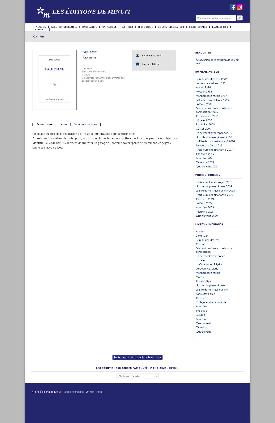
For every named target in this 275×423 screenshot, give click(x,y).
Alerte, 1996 (203, 87)
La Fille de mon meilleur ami (212, 289)
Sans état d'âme (205, 293)
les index (127, 27)
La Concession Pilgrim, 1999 (212, 99)
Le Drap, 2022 (204, 203)
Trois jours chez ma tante (211, 302)
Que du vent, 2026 (207, 215)
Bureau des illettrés (207, 239)
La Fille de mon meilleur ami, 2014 (215, 141)
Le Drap (200, 314)
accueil (41, 27)
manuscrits (220, 27)
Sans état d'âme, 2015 (209, 145)
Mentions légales (74, 391)
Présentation (44, 124)
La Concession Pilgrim (209, 264)
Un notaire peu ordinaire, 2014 (214, 186)
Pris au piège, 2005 (207, 116)
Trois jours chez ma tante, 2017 (214, 149)
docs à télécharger (171, 27)
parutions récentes (64, 27)
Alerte (200, 231)
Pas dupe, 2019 (205, 153)
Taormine (201, 327)
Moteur (200, 276)
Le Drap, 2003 (204, 104)
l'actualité (89, 27)
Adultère (201, 306)
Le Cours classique (207, 268)
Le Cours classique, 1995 (211, 83)
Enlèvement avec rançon (210, 255)
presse (63, 124)
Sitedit (99, 391)
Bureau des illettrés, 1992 (211, 78)
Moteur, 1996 (204, 91)
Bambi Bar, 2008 (205, 124)
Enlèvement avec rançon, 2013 (214, 182)
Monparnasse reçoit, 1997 (211, 95)
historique (145, 27)
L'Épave (200, 260)
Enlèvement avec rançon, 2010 (214, 132)
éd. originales (198, 27)
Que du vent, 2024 (207, 166)
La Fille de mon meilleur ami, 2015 (215, 190)
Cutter (200, 244)
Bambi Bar (202, 235)
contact (41, 29)
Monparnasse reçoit (208, 272)
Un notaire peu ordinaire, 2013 (214, 137)
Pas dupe (201, 298)
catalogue (109, 27)
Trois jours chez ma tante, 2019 (214, 194)
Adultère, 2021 (205, 158)
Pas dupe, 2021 (205, 199)
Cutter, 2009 (203, 128)
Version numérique (85, 124)
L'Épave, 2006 (204, 120)
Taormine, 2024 (205, 211)
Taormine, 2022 (205, 162)
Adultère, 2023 (205, 207)
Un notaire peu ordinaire (210, 285)
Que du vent (203, 323)
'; (137, 376)
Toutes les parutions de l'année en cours (137, 357)
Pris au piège (203, 281)
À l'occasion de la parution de (213, 59)
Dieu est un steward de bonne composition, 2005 (214, 110)
